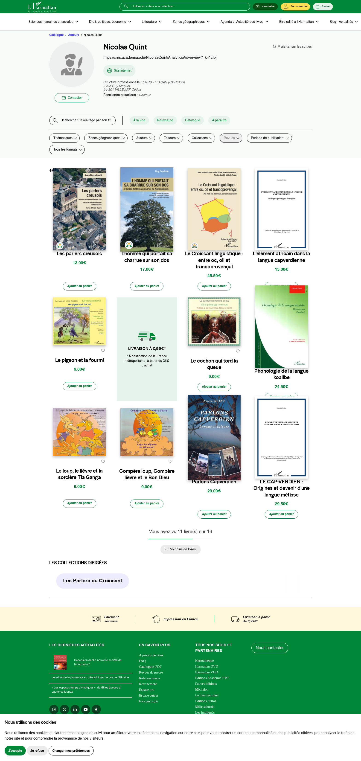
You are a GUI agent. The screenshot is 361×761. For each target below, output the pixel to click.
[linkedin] (75, 712)
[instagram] (53, 712)
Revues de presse (151, 675)
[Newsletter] (265, 6)
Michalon (202, 692)
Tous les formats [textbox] (65, 150)
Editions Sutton (206, 704)
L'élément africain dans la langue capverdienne (281, 257)
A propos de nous (151, 658)
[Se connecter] (295, 6)
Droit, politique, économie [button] (107, 22)
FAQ (142, 664)
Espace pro (146, 692)
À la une (147, 120)
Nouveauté (172, 120)
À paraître (226, 120)
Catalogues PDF (150, 669)
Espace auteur (148, 698)
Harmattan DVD (206, 669)
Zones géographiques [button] (186, 22)
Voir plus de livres (183, 552)
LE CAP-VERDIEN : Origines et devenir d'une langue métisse (281, 490)
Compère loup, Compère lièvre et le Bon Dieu (147, 487)
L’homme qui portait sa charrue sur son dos (147, 257)
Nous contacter (270, 651)
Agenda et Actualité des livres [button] (238, 22)
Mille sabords (204, 710)
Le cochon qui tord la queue (214, 375)
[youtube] (85, 712)
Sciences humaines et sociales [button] (51, 22)
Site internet (119, 71)
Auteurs (73, 35)
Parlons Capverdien (214, 483)
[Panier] (323, 6)
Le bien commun (207, 698)
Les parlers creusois (79, 254)
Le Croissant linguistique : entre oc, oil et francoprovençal (214, 260)
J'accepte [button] (15, 750)
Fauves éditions (206, 686)
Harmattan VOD (206, 675)
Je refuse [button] (37, 750)
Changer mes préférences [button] (71, 750)
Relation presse (149, 681)
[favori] (103, 244)
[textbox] (143, 139)
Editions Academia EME (212, 681)
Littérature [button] (148, 22)
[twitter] (64, 712)
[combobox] (143, 138)
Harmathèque (204, 663)
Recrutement (148, 687)
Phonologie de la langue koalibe (281, 375)
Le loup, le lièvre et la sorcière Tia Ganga (79, 487)
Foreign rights (149, 704)
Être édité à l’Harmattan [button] (292, 22)
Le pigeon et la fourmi (79, 372)
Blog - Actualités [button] (336, 22)
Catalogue (56, 35)
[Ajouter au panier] (79, 287)
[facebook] (96, 712)
